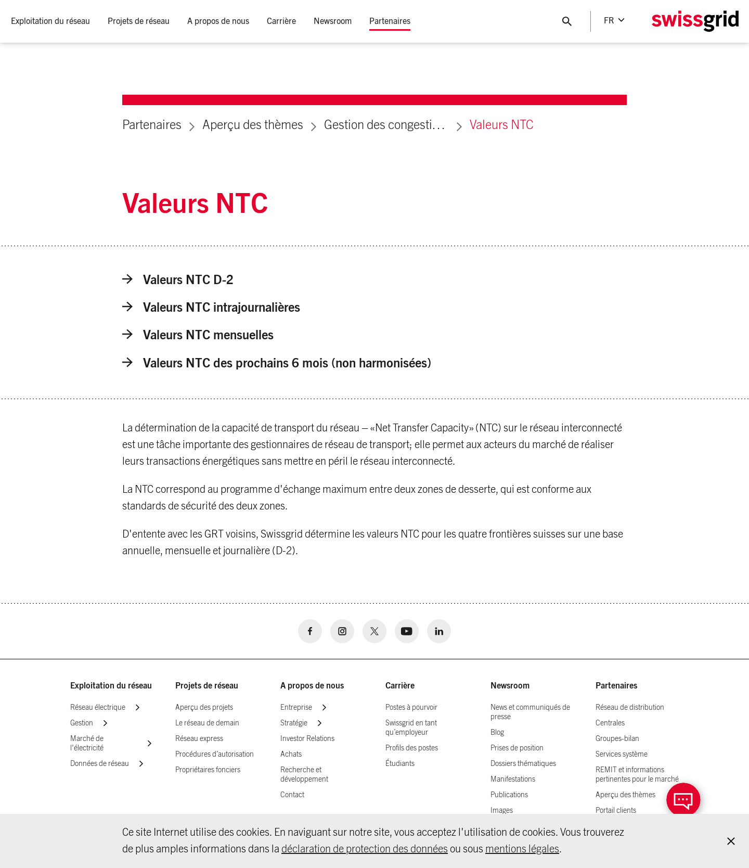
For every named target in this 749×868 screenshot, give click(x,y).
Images (501, 810)
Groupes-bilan (617, 739)
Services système (622, 754)
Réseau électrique (97, 707)
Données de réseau (99, 764)
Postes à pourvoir (411, 707)
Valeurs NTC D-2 (178, 280)
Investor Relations (307, 739)
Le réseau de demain (207, 723)
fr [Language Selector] (608, 21)
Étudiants (400, 764)
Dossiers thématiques (523, 764)
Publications (509, 795)
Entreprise (296, 707)
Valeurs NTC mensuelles (198, 335)
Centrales (610, 723)
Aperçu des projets (204, 707)
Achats (291, 754)
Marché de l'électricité (87, 743)
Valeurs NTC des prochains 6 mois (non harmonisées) (276, 363)
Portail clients (616, 810)
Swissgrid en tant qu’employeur (411, 728)
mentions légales (522, 849)
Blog (497, 732)
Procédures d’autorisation (214, 754)
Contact (292, 795)
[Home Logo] (694, 21)
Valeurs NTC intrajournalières (211, 307)
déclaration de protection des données (364, 849)
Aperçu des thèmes (252, 125)
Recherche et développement (304, 775)
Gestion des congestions (386, 125)
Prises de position (517, 748)
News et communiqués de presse (530, 712)
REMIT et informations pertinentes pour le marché (637, 775)
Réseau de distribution (630, 707)
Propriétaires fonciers (207, 770)
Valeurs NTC (502, 125)
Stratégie (293, 723)
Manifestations (512, 779)
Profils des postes (411, 748)
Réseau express (199, 739)
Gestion (81, 723)
